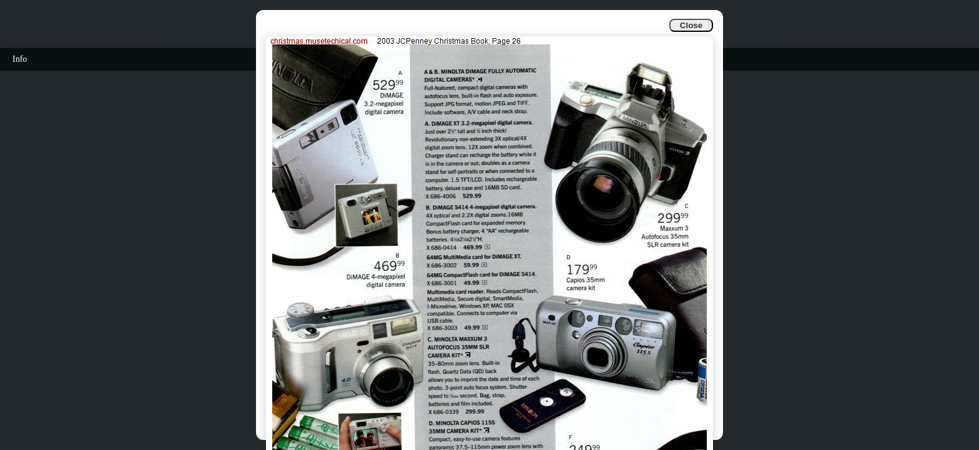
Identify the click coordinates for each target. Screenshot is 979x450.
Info (19, 59)
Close (691, 25)
